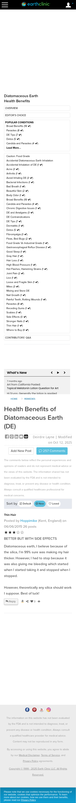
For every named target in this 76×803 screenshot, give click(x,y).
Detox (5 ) (13, 139)
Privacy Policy (30, 761)
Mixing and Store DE (17, 290)
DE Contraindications (18, 217)
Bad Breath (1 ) (15, 186)
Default (25, 503)
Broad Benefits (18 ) (18, 126)
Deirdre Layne (43, 437)
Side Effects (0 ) (16, 316)
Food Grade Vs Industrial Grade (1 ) (27, 243)
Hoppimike (29, 521)
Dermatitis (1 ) (15, 225)
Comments (52, 451)
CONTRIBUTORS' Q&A (18, 337)
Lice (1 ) (11, 277)
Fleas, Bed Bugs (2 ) (18, 238)
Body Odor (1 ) (15, 195)
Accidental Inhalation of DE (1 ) (24, 164)
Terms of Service (50, 755)
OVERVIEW (11, 108)
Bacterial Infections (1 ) (20, 182)
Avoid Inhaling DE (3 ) (19, 177)
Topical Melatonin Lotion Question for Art (32, 388)
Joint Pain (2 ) (15, 273)
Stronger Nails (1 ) (17, 321)
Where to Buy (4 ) (17, 330)
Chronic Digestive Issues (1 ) (23, 208)
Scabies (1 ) (13, 312)
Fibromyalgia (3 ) (16, 234)
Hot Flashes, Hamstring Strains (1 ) (26, 269)
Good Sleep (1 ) (16, 251)
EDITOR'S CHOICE (15, 115)
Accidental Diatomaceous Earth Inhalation (29, 160)
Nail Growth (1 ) (16, 295)
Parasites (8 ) (14, 130)
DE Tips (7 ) (14, 134)
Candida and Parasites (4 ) (22, 143)
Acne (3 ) (12, 169)
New (40, 503)
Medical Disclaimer (29, 755)
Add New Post (21, 451)
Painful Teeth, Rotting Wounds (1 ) (26, 299)
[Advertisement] (38, 669)
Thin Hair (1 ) (14, 325)
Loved (54, 503)
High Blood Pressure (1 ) (21, 264)
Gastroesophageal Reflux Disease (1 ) (28, 247)
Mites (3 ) (12, 286)
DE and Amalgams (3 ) (20, 212)
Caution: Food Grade (18, 156)
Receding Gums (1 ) (18, 308)
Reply (10, 601)
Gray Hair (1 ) (14, 256)
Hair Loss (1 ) (14, 260)
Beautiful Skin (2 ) (17, 190)
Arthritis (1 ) (13, 173)
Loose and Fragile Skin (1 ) (22, 282)
